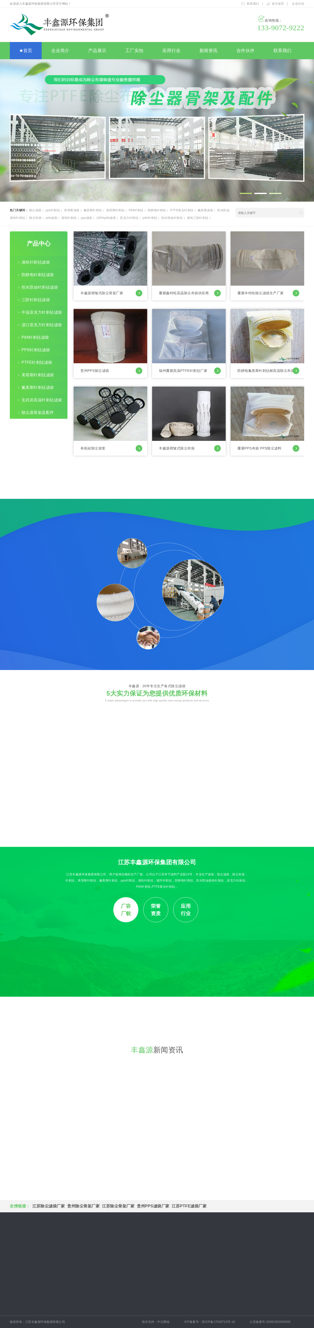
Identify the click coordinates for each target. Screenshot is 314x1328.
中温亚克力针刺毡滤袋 (42, 312)
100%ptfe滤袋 (106, 218)
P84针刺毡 (136, 210)
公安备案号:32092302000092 (273, 1322)
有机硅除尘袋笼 (111, 448)
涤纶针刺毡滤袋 (36, 262)
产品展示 (97, 50)
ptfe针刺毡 (150, 218)
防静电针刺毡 (157, 210)
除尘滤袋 (35, 210)
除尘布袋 (35, 218)
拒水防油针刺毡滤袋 (40, 287)
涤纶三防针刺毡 (198, 218)
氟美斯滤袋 (205, 210)
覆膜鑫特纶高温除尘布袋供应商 (190, 293)
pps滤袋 (86, 218)
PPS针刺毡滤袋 (36, 350)
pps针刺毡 (53, 210)
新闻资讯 (208, 50)
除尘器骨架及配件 (38, 412)
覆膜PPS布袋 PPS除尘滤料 (268, 448)
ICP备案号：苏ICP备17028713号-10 (209, 1322)
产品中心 (39, 243)
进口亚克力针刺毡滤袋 (42, 325)
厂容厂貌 (126, 909)
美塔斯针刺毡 (115, 210)
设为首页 (278, 3)
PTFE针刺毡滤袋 (37, 362)
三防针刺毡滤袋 (36, 300)
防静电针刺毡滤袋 (38, 275)
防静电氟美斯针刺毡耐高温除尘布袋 (268, 370)
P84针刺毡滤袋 (35, 337)
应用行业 (171, 50)
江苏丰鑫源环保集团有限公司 (157, 862)
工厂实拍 (134, 50)
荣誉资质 (156, 909)
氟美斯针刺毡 (93, 210)
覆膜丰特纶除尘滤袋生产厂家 (268, 293)
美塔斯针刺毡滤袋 (38, 375)
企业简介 (60, 50)
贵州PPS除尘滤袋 (111, 370)
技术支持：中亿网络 (156, 1322)
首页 (25, 51)
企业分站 (298, 3)
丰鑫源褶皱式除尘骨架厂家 (111, 293)
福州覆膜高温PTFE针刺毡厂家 (190, 370)
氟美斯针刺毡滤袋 (38, 387)
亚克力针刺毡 (129, 218)
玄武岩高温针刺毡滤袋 (42, 400)
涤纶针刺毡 (69, 218)
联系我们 (253, 3)
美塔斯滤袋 (71, 210)
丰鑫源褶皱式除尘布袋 (190, 448)
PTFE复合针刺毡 (182, 210)
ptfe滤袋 (51, 218)
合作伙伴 (245, 50)
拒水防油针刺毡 (172, 218)
